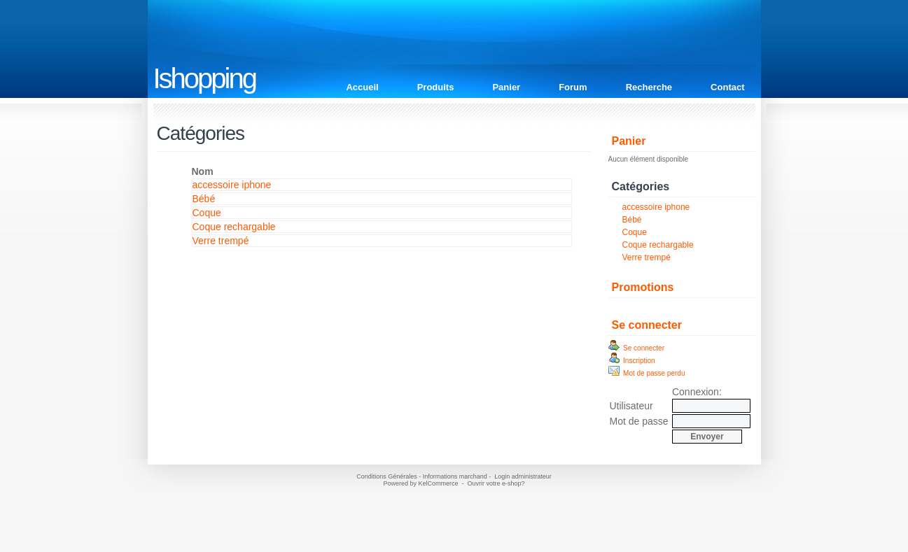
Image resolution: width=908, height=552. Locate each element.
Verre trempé (646, 257)
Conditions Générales (386, 476)
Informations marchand (455, 476)
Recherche (649, 87)
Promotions (643, 287)
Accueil (362, 87)
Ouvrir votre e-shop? (496, 483)
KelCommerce (439, 483)
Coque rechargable (658, 245)
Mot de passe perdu (646, 373)
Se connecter (647, 325)
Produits (435, 87)
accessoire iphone (656, 207)
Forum (573, 87)
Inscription (631, 361)
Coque (634, 232)
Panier (506, 87)
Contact (727, 87)
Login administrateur (523, 476)
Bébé (632, 220)
